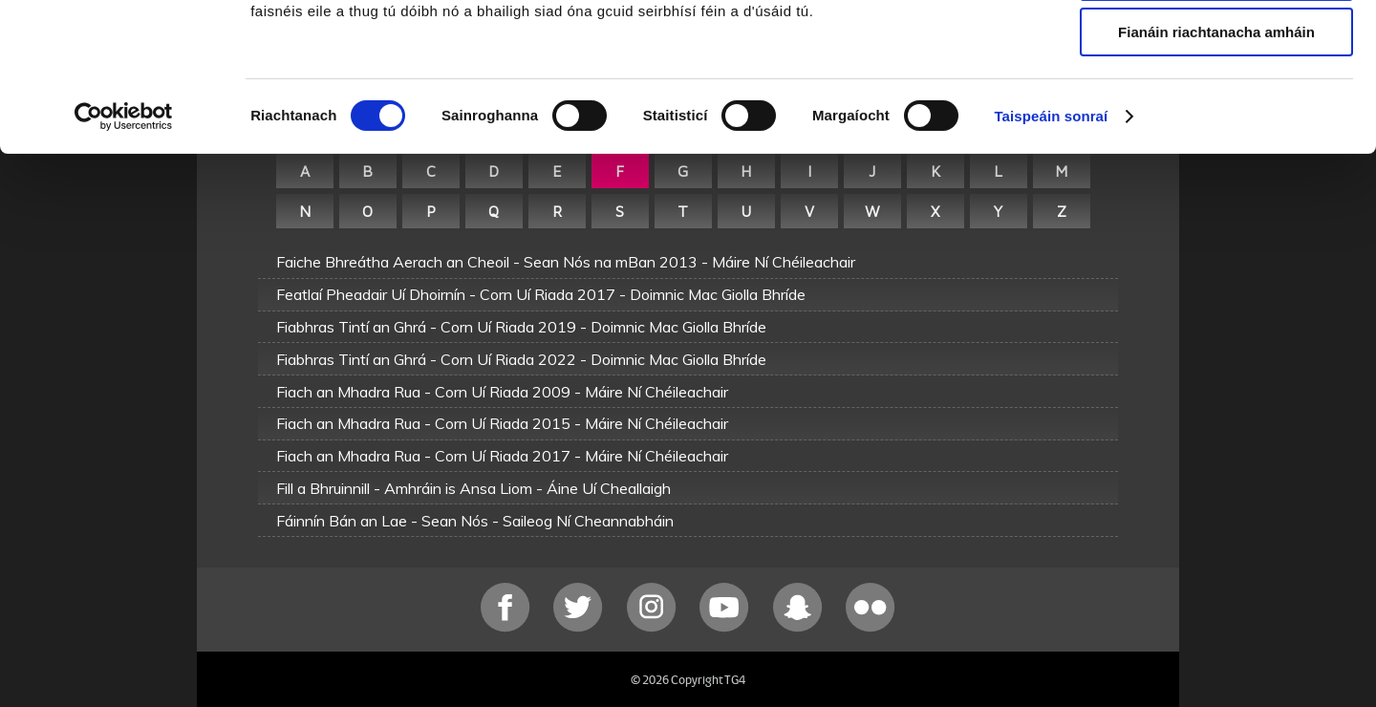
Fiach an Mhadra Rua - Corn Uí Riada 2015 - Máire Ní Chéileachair (502, 423)
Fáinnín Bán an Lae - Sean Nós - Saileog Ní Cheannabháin (475, 520)
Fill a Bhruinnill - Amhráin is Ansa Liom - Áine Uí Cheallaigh (473, 488)
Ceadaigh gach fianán (1216, 47)
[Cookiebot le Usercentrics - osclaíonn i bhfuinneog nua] (123, 243)
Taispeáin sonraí (1050, 243)
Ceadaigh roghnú (1216, 104)
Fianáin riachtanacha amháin (1216, 159)
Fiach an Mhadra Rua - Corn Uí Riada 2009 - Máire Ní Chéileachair (502, 391)
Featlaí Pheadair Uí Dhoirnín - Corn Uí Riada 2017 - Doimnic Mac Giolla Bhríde (541, 294)
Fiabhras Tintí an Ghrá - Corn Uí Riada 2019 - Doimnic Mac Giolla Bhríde (521, 326)
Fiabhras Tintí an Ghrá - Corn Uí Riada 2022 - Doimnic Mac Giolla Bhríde (521, 359)
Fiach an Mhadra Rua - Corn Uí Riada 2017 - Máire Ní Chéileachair (502, 455)
